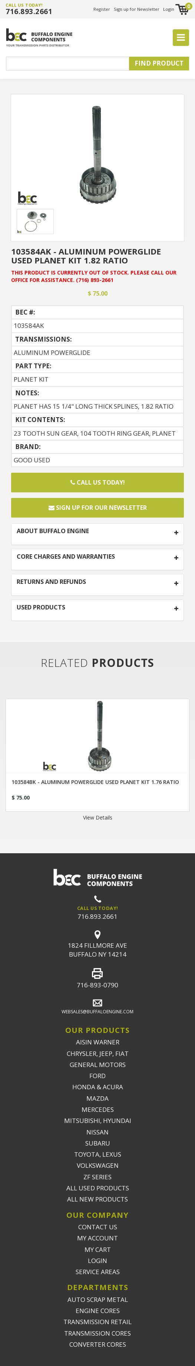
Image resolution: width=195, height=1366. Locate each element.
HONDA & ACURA (97, 1087)
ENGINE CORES (98, 1310)
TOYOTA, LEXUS (97, 1154)
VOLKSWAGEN (98, 1165)
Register (101, 9)
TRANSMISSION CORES (97, 1333)
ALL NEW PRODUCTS (97, 1199)
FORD (97, 1075)
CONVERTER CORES (97, 1344)
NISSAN (97, 1132)
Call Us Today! (97, 482)
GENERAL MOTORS (98, 1064)
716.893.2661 (29, 11)
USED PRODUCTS (41, 607)
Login (168, 9)
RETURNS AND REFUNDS (51, 582)
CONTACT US (97, 1227)
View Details (97, 817)
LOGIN (97, 1260)
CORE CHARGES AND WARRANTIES (66, 557)
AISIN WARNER (97, 1042)
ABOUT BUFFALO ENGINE (53, 531)
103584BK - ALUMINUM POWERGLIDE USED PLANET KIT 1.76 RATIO (95, 781)
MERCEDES (98, 1109)
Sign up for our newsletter (98, 507)
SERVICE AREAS (98, 1271)
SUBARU (97, 1143)
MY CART (98, 1249)
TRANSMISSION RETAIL (97, 1321)
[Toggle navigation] (181, 37)
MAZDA (97, 1098)
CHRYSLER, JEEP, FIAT (98, 1053)
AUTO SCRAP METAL (97, 1299)
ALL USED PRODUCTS (97, 1188)
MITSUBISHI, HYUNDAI (97, 1120)
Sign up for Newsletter (136, 9)
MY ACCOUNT (97, 1238)
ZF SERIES (97, 1177)
